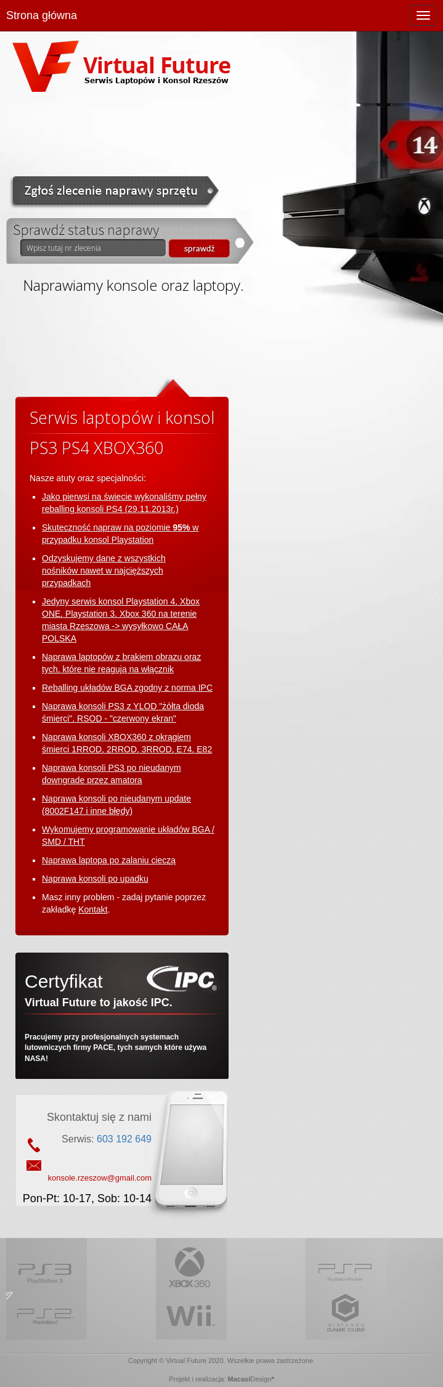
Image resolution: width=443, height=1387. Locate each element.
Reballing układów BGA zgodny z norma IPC (127, 688)
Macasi (239, 1379)
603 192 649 (124, 1139)
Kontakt (92, 909)
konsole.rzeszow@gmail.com (99, 1177)
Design (260, 1379)
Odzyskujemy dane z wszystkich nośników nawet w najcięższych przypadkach (104, 570)
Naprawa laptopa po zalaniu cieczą (109, 860)
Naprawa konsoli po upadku (95, 879)
